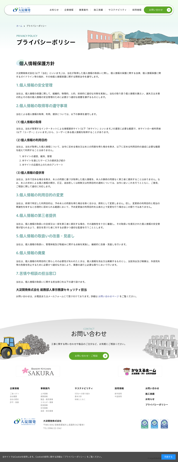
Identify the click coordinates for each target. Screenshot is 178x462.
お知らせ (54, 9)
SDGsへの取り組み (82, 393)
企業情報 (68, 9)
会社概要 (13, 396)
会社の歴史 (14, 399)
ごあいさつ (14, 393)
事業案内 (83, 9)
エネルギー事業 (47, 402)
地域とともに (80, 399)
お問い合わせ (156, 9)
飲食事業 (44, 405)
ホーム (19, 26)
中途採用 (118, 396)
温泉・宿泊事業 (47, 411)
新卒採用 (118, 393)
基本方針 (78, 396)
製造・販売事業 (47, 399)
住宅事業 (44, 408)
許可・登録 (14, 402)
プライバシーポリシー (74, 457)
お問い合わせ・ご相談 (86, 355)
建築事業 (44, 396)
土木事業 (44, 393)
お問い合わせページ (108, 296)
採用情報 (136, 9)
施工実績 (98, 9)
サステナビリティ (117, 9)
